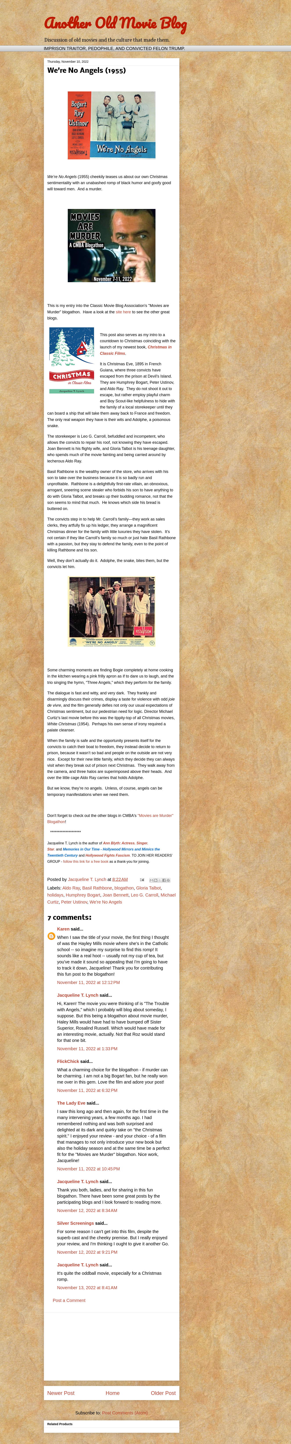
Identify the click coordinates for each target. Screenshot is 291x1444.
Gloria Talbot (148, 888)
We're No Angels (106, 902)
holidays (55, 895)
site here (123, 312)
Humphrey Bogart (83, 895)
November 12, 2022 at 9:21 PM (87, 1252)
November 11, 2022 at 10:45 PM (88, 1168)
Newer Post (61, 1393)
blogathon (124, 888)
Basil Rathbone (97, 888)
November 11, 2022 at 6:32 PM (87, 1090)
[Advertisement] (111, 1346)
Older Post (163, 1393)
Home (113, 1393)
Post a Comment (69, 1300)
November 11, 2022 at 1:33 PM (87, 1048)
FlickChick (68, 1061)
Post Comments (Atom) (125, 1412)
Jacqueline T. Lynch (77, 995)
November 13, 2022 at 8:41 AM (87, 1287)
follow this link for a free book (85, 861)
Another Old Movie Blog (115, 22)
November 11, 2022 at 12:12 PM (88, 982)
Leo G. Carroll (144, 895)
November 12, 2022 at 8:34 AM (87, 1210)
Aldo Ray (71, 888)
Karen (63, 929)
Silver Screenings (75, 1223)
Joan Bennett (116, 895)
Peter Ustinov (74, 902)
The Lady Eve (71, 1103)
